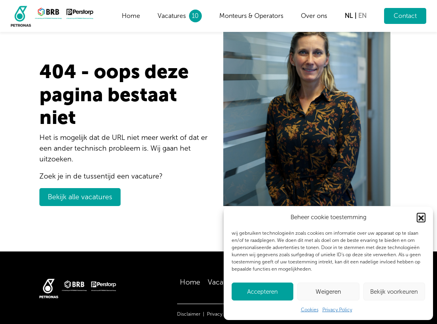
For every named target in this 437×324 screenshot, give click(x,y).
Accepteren (262, 291)
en (362, 16)
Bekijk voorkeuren (394, 291)
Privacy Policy (337, 309)
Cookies (309, 309)
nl (349, 16)
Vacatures (172, 16)
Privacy (214, 314)
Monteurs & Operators (251, 16)
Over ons (314, 16)
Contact (405, 16)
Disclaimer (188, 314)
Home (131, 16)
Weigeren (328, 291)
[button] (421, 217)
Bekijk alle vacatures (80, 196)
